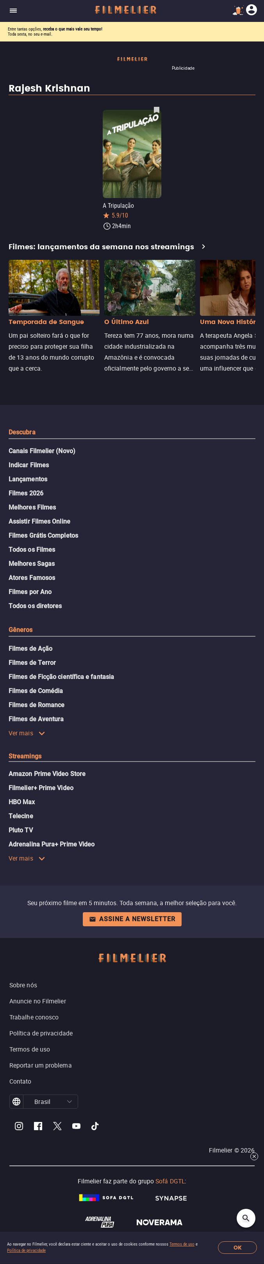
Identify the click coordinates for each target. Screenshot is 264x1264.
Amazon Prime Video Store (47, 774)
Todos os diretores (35, 606)
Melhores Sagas (32, 563)
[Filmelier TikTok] (95, 1127)
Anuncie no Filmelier (37, 1001)
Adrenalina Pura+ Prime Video (52, 844)
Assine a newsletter (132, 919)
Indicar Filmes (29, 465)
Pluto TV (21, 830)
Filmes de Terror (32, 662)
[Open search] (246, 1218)
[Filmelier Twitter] (57, 1127)
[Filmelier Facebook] (38, 1127)
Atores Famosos (32, 578)
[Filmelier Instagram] (19, 1127)
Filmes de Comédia (36, 691)
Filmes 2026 (26, 493)
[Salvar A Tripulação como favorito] (156, 109)
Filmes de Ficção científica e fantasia (61, 677)
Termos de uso (181, 1244)
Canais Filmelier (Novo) (42, 451)
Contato (20, 1081)
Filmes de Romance (36, 705)
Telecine (21, 816)
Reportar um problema (40, 1065)
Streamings (25, 756)
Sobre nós (23, 985)
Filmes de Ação (30, 648)
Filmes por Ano (30, 592)
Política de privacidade (26, 1250)
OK (238, 1247)
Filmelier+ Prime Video (41, 788)
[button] (69, 1101)
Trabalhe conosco (34, 1017)
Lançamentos (28, 479)
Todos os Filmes (32, 549)
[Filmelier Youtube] (76, 1127)
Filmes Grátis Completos (43, 535)
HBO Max (22, 802)
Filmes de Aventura (36, 719)
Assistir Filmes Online (39, 521)
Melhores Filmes (32, 507)
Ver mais (27, 733)
